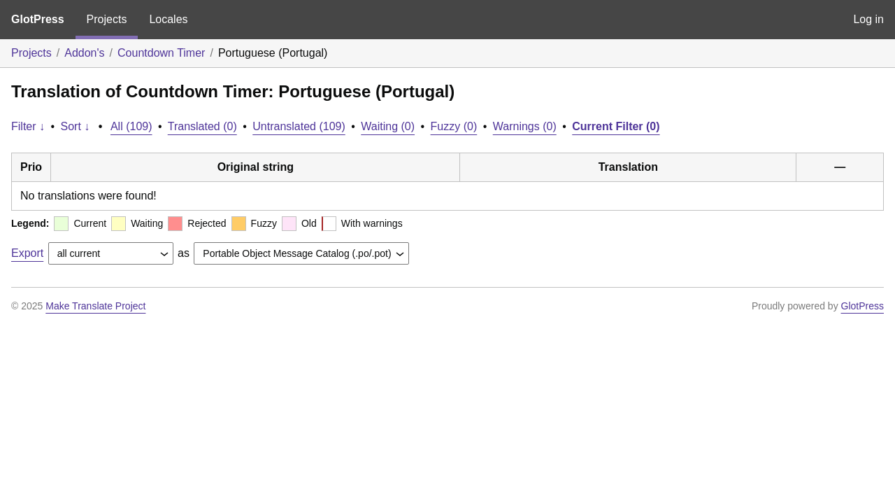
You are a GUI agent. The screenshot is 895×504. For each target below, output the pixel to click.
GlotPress (37, 19)
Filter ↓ (28, 126)
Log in (868, 19)
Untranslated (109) (298, 126)
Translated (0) (202, 126)
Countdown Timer (161, 53)
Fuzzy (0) (454, 126)
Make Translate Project (95, 306)
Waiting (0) (388, 126)
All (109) (131, 126)
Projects (107, 19)
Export (27, 253)
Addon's (84, 53)
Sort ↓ (75, 126)
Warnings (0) (525, 126)
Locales (168, 19)
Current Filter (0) (615, 126)
